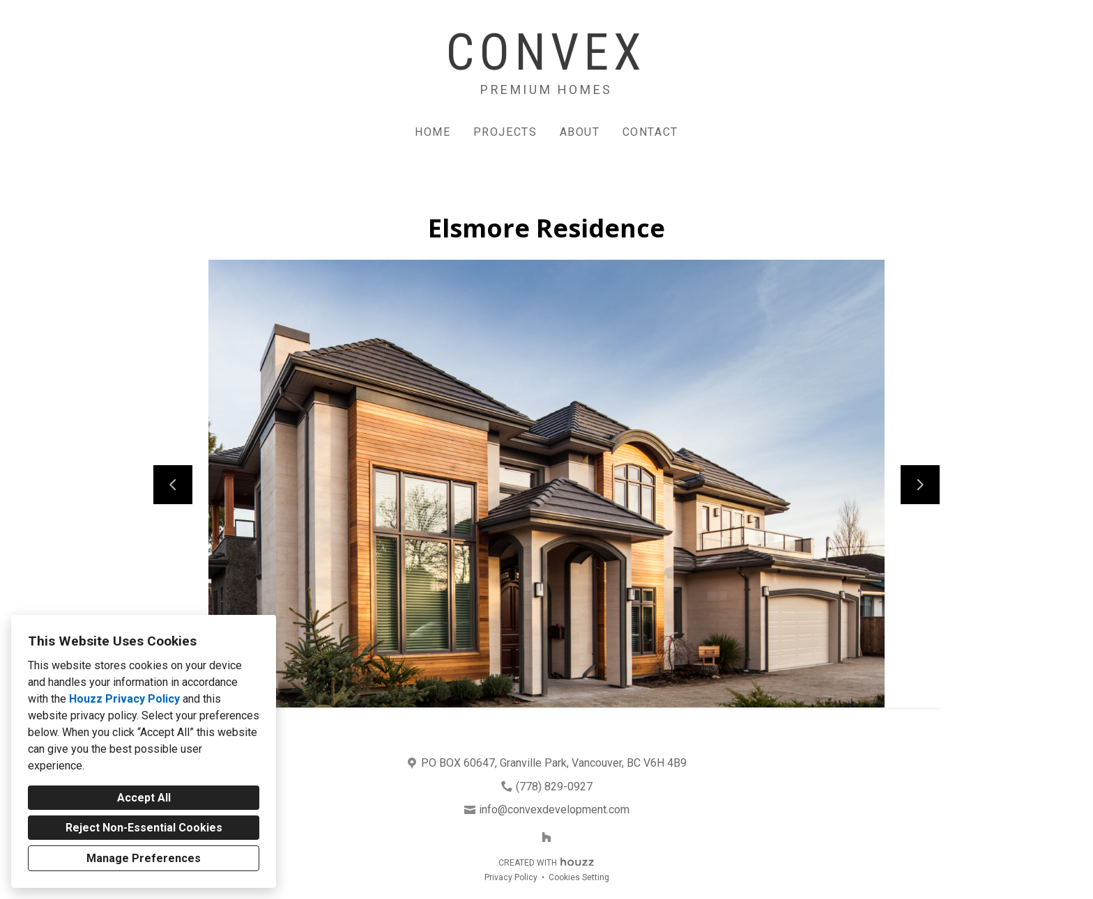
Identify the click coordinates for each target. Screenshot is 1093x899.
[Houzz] (546, 837)
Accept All (144, 797)
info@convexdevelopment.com (554, 809)
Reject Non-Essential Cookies (144, 827)
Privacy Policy (510, 877)
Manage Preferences (143, 858)
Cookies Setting (579, 877)
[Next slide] (920, 484)
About (580, 132)
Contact (650, 132)
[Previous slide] (172, 484)
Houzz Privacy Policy (124, 698)
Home (432, 132)
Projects (505, 132)
